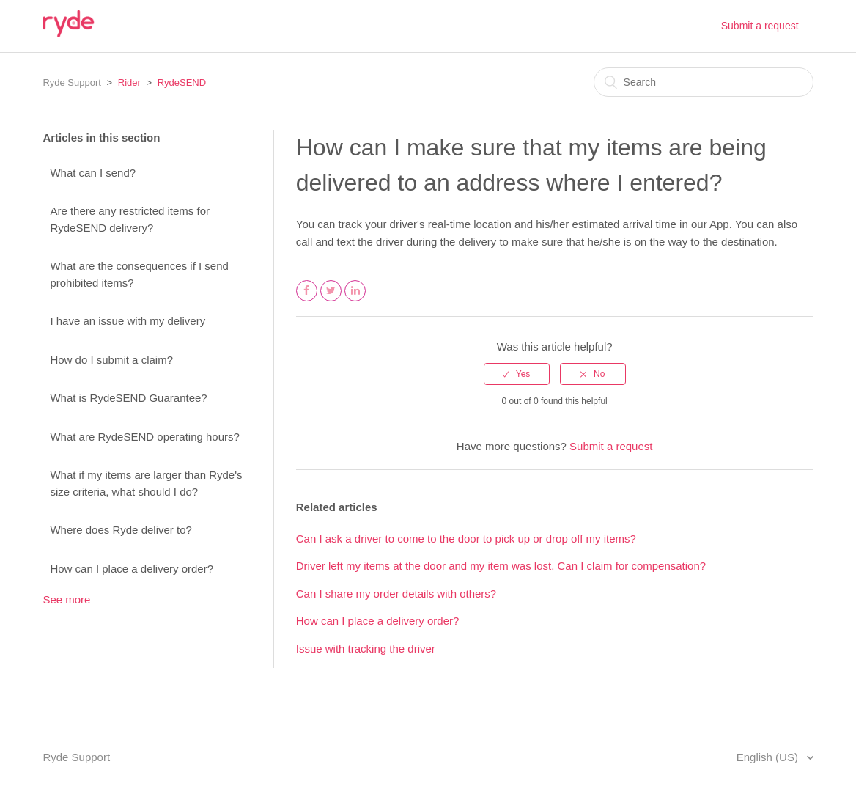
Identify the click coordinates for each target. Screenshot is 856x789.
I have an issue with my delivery (127, 321)
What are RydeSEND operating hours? (144, 436)
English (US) (769, 757)
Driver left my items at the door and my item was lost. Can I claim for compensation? (501, 565)
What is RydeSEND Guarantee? (128, 398)
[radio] (517, 374)
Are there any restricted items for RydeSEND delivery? (130, 219)
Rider (129, 82)
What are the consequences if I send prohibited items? (139, 274)
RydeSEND (182, 82)
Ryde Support (72, 82)
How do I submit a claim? (111, 359)
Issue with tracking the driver (365, 648)
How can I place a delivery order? (131, 568)
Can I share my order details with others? (396, 593)
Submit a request (760, 26)
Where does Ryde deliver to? (120, 530)
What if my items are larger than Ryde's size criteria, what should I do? (146, 483)
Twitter (331, 300)
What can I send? (93, 172)
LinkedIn (355, 300)
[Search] (703, 82)
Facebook (307, 300)
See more (66, 599)
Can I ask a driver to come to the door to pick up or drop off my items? (466, 538)
